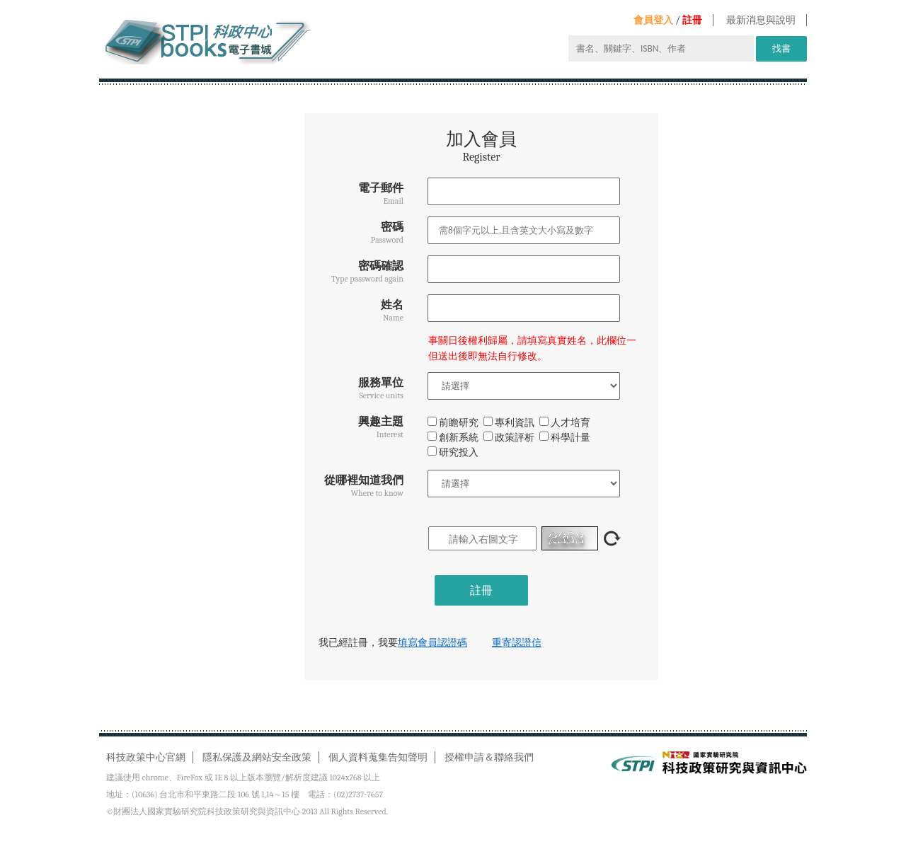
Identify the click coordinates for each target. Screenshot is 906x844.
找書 (781, 48)
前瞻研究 (453, 423)
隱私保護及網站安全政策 (256, 757)
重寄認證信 (516, 643)
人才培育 (564, 423)
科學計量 (564, 438)
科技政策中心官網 (145, 757)
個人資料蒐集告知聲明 (378, 757)
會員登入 (653, 20)
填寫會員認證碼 (432, 643)
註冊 (692, 20)
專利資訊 (508, 423)
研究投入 (453, 452)
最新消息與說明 (761, 20)
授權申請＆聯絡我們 (489, 757)
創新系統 (453, 438)
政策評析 (508, 438)
